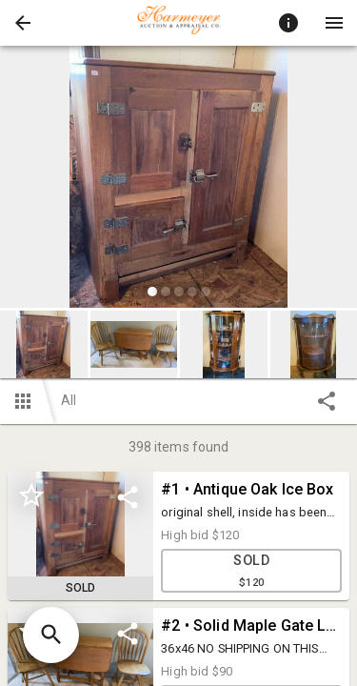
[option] (178, 179)
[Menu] (334, 23)
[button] (23, 23)
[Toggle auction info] (288, 23)
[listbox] (178, 179)
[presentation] (179, 23)
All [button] (68, 400)
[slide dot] (152, 291)
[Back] (23, 23)
